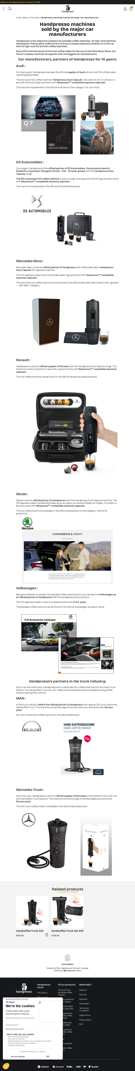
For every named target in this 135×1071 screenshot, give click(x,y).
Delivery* (83, 990)
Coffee (61, 1039)
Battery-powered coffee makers (66, 1000)
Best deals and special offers (64, 1023)
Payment (83, 999)
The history (42, 993)
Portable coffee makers (65, 1049)
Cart (132, 7)
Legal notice (84, 1015)
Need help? (84, 1003)
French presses (65, 1043)
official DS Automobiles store (65, 186)
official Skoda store (69, 510)
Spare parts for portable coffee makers (65, 1032)
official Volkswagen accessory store (85, 606)
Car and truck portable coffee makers (65, 992)
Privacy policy (85, 1020)
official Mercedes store (75, 806)
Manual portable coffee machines (65, 1007)
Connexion (125, 8)
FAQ (81, 1024)
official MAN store (70, 714)
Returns (82, 994)
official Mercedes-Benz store (88, 282)
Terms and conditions (84, 1009)
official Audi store (59, 87)
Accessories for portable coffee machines (65, 1015)
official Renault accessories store (79, 376)
